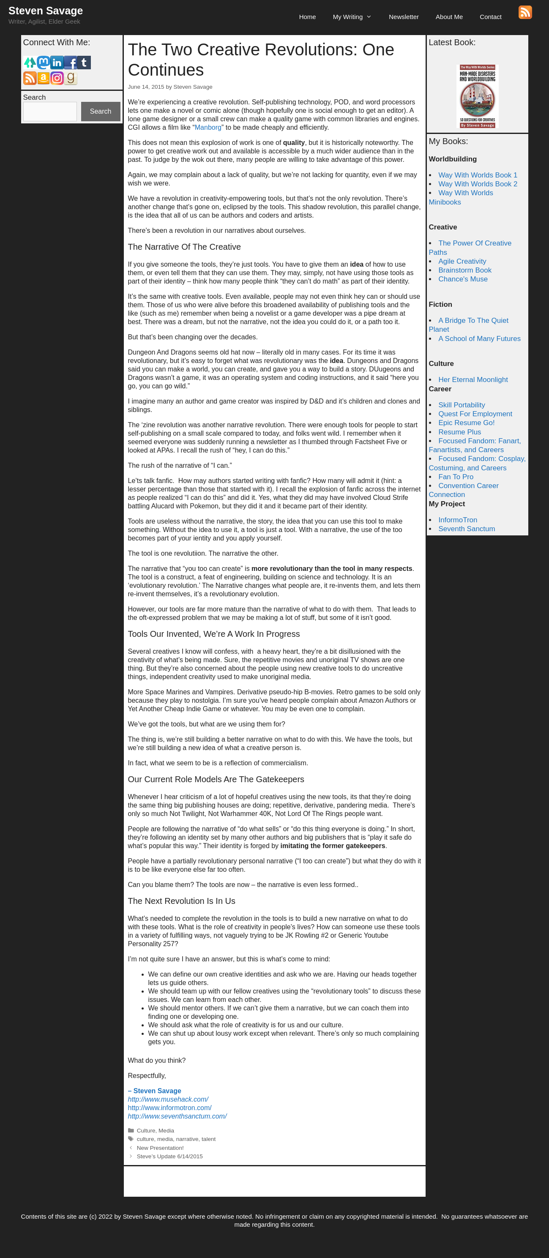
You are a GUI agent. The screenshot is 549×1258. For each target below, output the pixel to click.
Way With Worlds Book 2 (478, 184)
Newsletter (404, 16)
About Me (449, 16)
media (165, 1139)
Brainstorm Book (465, 270)
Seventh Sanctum (467, 529)
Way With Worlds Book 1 (478, 175)
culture (145, 1139)
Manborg (208, 127)
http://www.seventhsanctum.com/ (177, 1116)
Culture (146, 1130)
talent (209, 1139)
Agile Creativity (462, 261)
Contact (491, 16)
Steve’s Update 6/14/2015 (170, 1156)
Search (34, 97)
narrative (187, 1139)
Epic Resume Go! (467, 423)
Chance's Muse (463, 279)
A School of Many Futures (480, 339)
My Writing (357, 17)
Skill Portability (462, 405)
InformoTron (458, 520)
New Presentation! (160, 1148)
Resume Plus (460, 432)
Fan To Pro (456, 477)
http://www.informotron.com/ (170, 1107)
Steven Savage (45, 10)
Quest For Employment (476, 414)
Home (307, 16)
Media (166, 1130)
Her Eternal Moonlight (473, 380)
